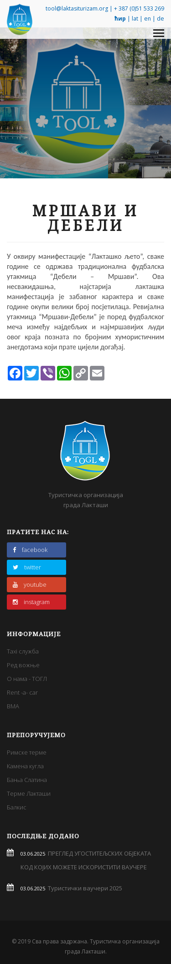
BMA (13, 706)
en (147, 18)
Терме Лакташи (29, 793)
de (160, 18)
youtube (30, 584)
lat (135, 18)
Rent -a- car (22, 692)
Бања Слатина (27, 780)
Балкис (16, 807)
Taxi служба (23, 651)
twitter (27, 567)
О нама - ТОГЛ (27, 679)
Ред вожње (23, 665)
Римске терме (27, 752)
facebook (30, 550)
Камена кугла (25, 766)
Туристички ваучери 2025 (83, 888)
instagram (31, 602)
